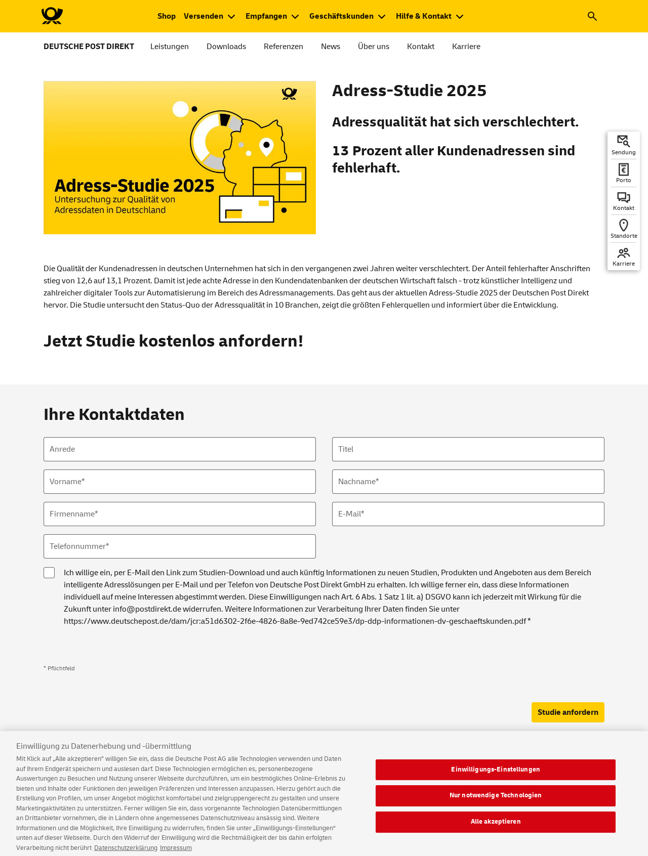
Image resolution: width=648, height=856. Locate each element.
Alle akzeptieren (496, 827)
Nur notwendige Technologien (496, 800)
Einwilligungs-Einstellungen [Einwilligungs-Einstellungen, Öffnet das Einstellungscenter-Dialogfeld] (495, 775)
